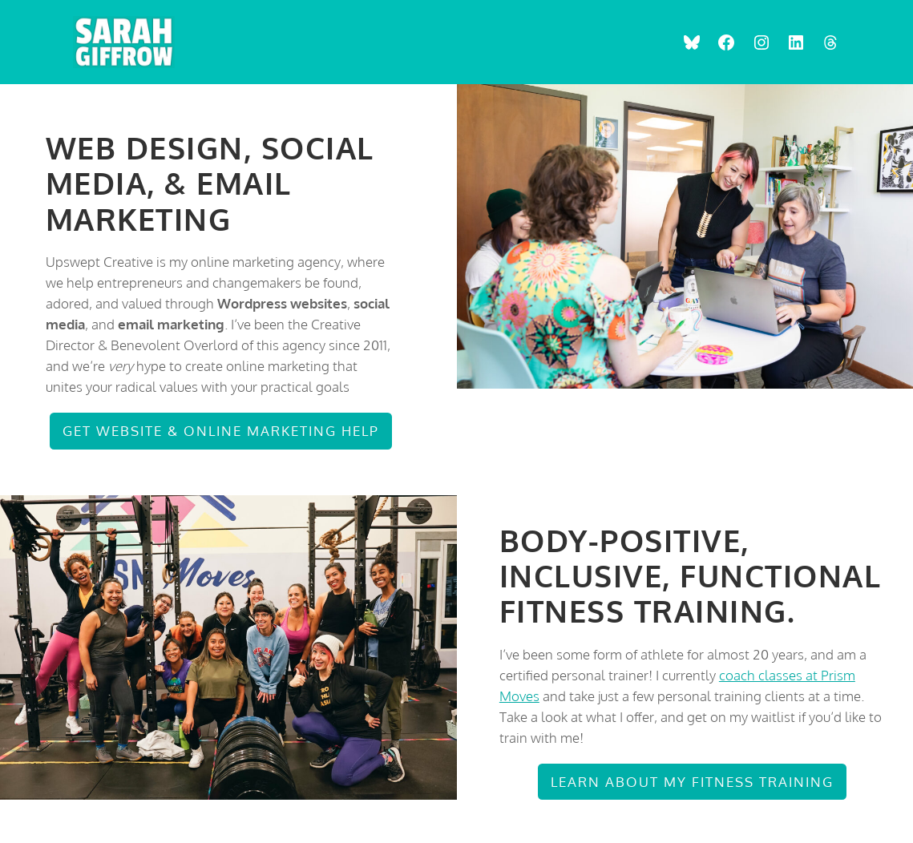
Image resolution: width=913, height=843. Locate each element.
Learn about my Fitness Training (692, 781)
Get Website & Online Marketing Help (221, 430)
